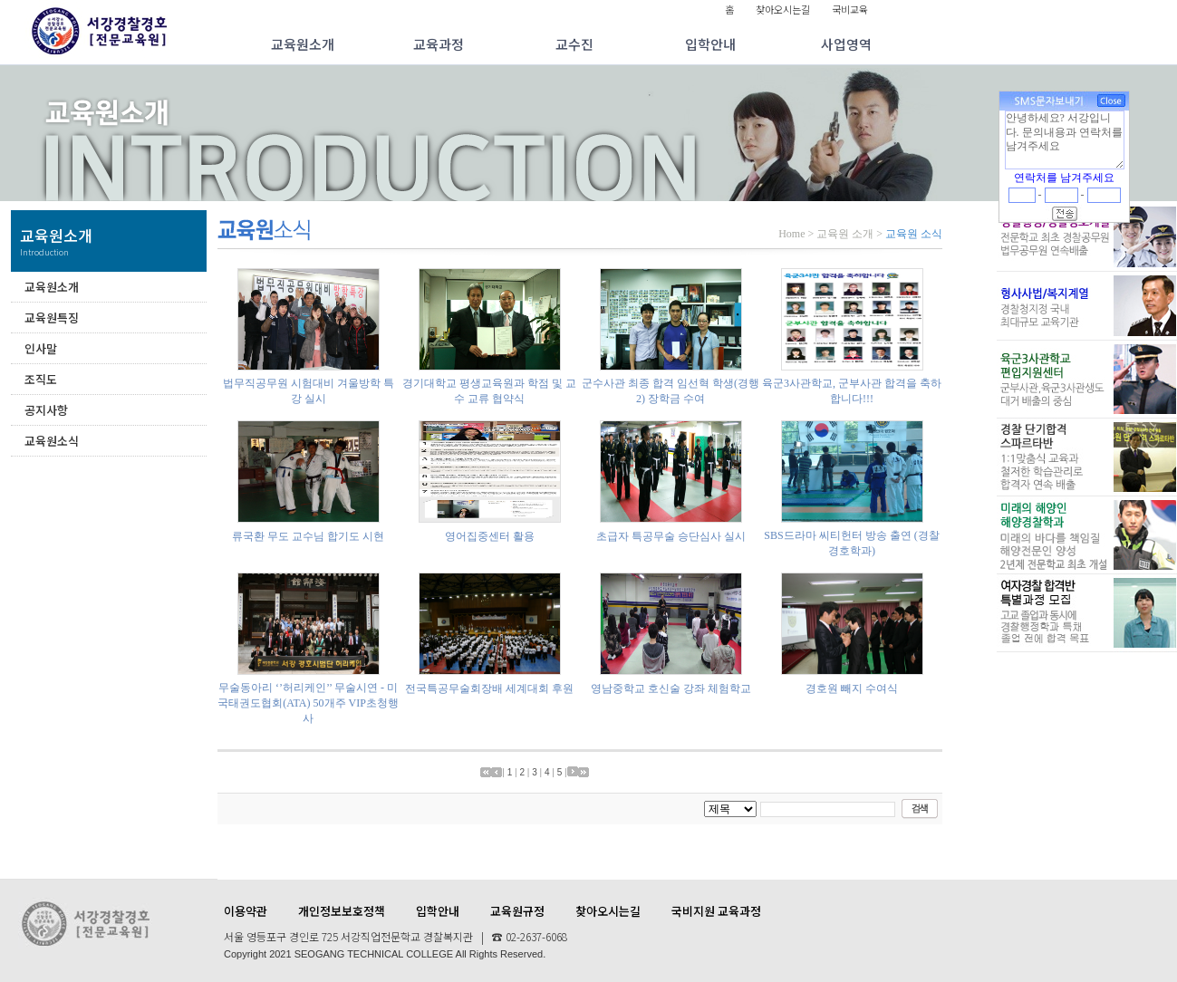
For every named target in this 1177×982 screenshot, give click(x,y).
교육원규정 (517, 910)
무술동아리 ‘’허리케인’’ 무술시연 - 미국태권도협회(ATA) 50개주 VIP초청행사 (308, 703)
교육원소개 (302, 43)
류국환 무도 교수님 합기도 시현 (308, 536)
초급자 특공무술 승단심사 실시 (671, 536)
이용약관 (245, 910)
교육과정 (438, 43)
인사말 (40, 348)
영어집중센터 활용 (490, 536)
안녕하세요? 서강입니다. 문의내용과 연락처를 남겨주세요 (1064, 139)
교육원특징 (51, 317)
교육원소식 (51, 440)
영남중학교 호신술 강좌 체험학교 (671, 688)
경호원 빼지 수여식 (852, 688)
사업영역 (846, 43)
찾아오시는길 (783, 9)
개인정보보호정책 (341, 910)
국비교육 (850, 9)
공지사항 (46, 410)
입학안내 (710, 43)
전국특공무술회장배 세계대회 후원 (489, 688)
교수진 (574, 43)
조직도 (40, 379)
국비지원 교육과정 (716, 910)
